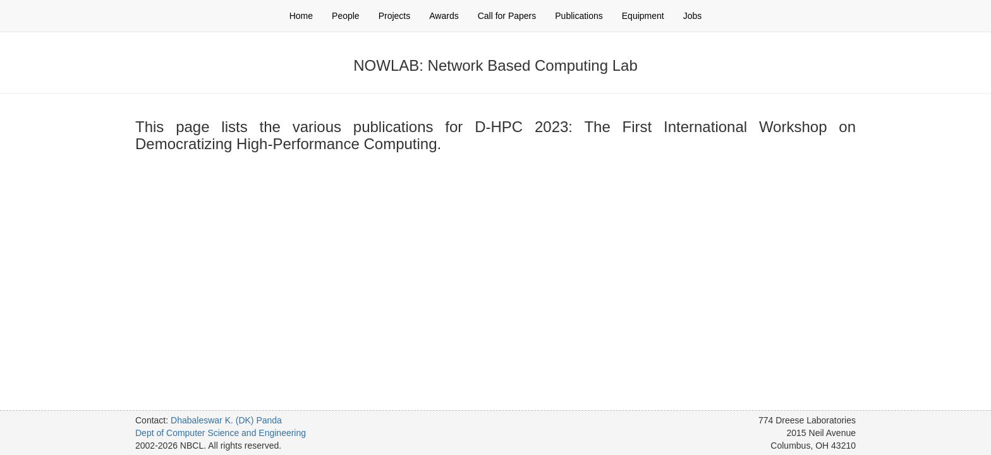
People (346, 16)
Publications (579, 16)
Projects (395, 16)
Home (301, 16)
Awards (443, 16)
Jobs (692, 16)
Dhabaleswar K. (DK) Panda (226, 420)
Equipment (643, 16)
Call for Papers (507, 16)
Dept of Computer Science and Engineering (220, 433)
